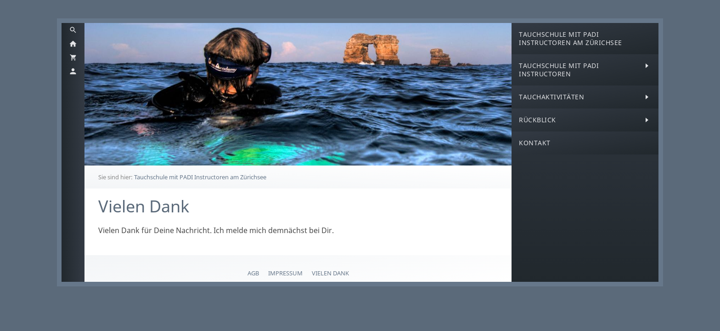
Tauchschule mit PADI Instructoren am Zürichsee (200, 177)
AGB (253, 273)
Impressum (285, 273)
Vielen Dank (330, 273)
